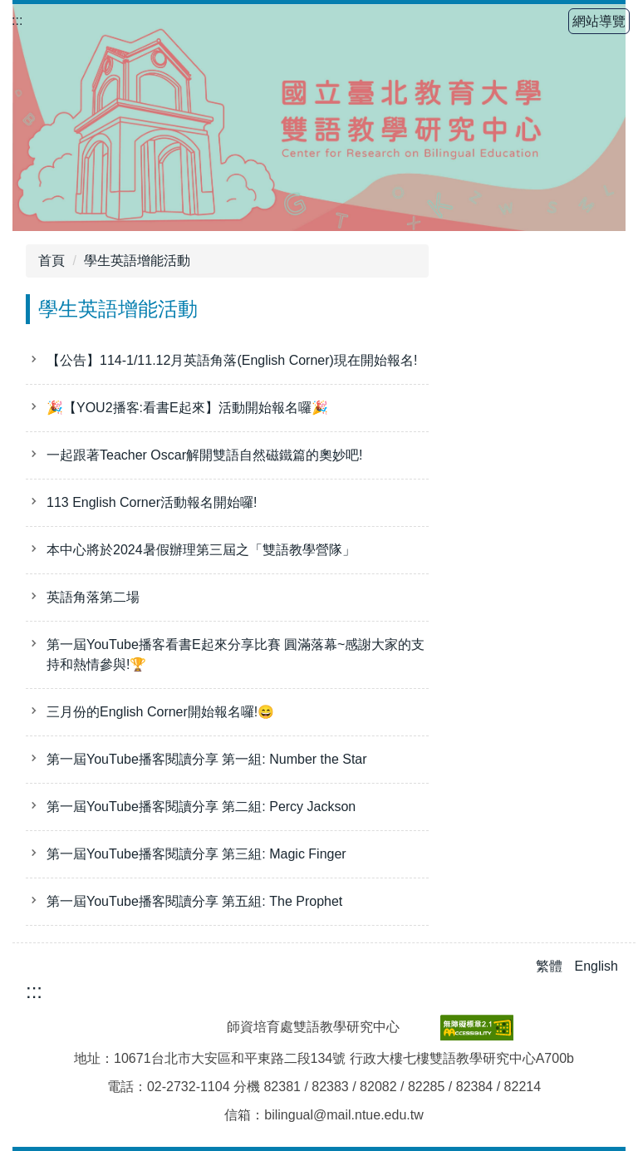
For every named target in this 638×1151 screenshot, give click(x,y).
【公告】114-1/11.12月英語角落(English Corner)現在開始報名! (232, 360)
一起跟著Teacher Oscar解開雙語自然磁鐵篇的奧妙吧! (204, 455)
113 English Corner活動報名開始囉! (152, 502)
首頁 (51, 260)
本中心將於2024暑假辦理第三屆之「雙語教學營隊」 (201, 550)
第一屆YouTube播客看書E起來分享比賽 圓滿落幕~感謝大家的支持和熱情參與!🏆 (236, 654)
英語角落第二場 (93, 597)
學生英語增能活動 (137, 260)
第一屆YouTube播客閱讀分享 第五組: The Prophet (194, 901)
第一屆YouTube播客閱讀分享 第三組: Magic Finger (196, 854)
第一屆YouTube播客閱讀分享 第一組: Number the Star (207, 759)
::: (17, 20)
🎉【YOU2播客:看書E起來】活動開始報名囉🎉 (187, 408)
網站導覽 (599, 21)
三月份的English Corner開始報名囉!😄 (160, 712)
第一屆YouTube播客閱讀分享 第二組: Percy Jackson (201, 806)
